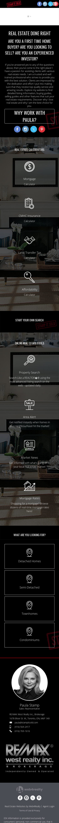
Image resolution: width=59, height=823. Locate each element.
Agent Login (48, 806)
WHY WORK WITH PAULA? (29, 116)
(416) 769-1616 (22, 731)
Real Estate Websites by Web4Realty (22, 806)
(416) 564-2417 (22, 726)
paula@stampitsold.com (26, 722)
